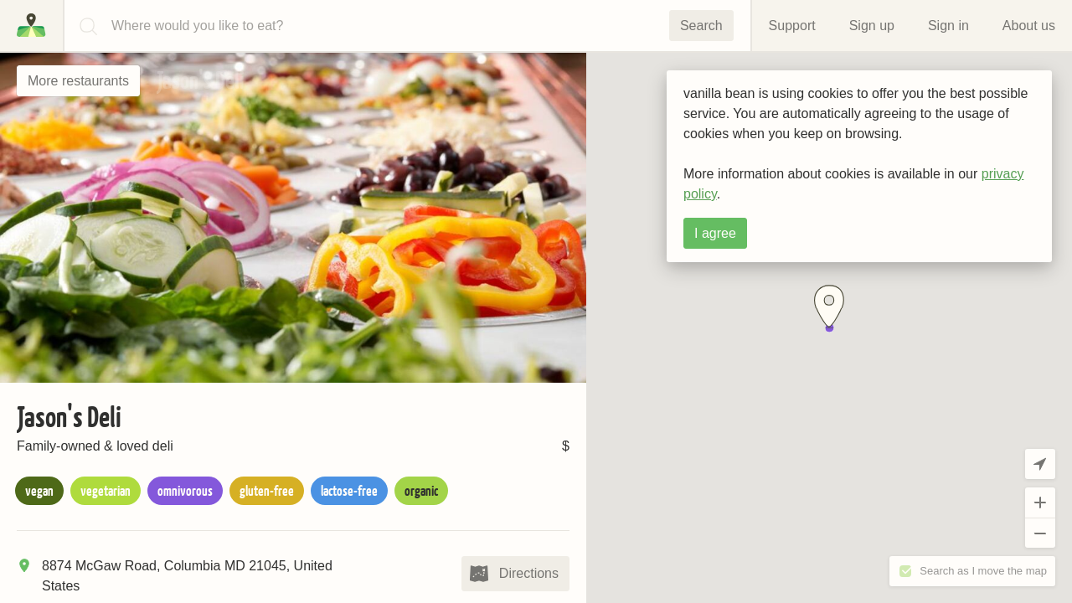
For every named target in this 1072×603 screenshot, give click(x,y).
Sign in (948, 25)
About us (1028, 25)
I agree (715, 233)
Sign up (871, 25)
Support (792, 25)
